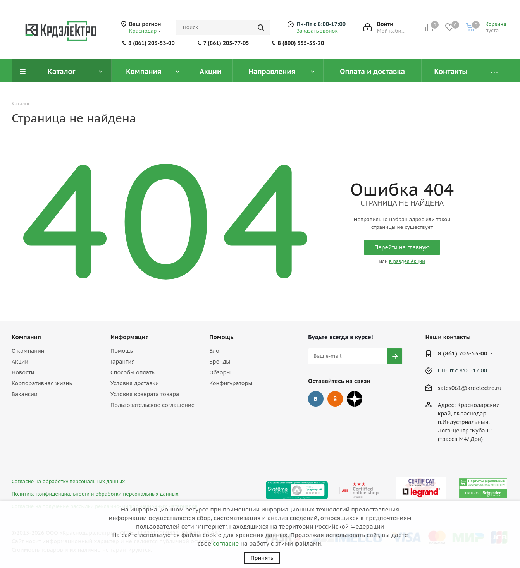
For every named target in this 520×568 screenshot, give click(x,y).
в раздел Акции (407, 261)
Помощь (121, 350)
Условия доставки (134, 383)
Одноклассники (335, 399)
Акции (20, 361)
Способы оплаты (133, 372)
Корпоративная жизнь (42, 383)
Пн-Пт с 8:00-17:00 (321, 24)
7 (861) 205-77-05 (226, 42)
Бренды (219, 361)
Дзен (354, 399)
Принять (262, 557)
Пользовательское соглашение (152, 405)
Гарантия (122, 361)
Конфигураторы (230, 383)
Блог (215, 350)
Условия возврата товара (144, 394)
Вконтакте (316, 399)
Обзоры (220, 372)
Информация (129, 337)
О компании (28, 350)
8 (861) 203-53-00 (151, 42)
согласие (226, 543)
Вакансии (25, 394)
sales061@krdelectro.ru (470, 387)
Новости (23, 372)
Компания (26, 337)
